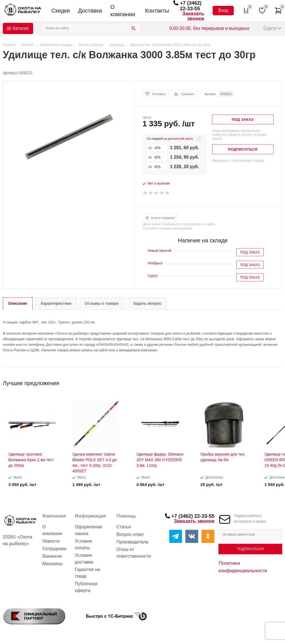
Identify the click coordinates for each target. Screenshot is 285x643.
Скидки (60, 11)
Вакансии (52, 556)
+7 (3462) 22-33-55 (191, 5)
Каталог (21, 28)
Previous (269, 381)
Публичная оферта (86, 587)
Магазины (52, 563)
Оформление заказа (88, 530)
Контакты (157, 11)
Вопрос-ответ (130, 534)
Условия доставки (84, 558)
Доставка (90, 11)
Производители (133, 542)
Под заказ (250, 252)
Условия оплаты (83, 544)
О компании (122, 10)
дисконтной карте (180, 138)
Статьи (124, 526)
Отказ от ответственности (134, 553)
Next (278, 381)
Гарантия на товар (87, 573)
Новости (51, 541)
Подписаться (250, 549)
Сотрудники (54, 548)
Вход (223, 10)
